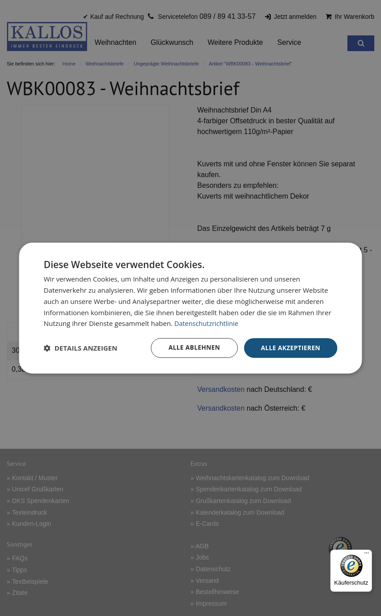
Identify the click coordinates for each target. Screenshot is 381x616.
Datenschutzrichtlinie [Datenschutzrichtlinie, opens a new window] (207, 323)
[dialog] (190, 308)
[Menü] (366, 555)
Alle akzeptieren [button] (289, 347)
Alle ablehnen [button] (191, 347)
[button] (80, 348)
